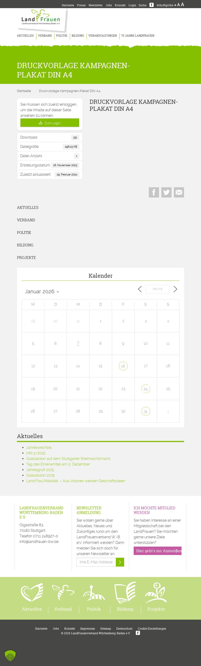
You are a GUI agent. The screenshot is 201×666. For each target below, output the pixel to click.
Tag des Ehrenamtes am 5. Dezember (58, 464)
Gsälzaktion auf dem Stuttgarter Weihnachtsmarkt (68, 458)
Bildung (78, 36)
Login (132, 5)
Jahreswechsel (39, 447)
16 (123, 366)
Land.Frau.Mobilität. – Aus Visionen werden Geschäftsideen (75, 481)
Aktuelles (25, 36)
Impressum (87, 629)
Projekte (26, 257)
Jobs (109, 5)
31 (145, 411)
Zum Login (53, 123)
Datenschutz (124, 629)
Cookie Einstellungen (152, 629)
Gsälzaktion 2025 (40, 475)
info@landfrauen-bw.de (38, 541)
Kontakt (120, 5)
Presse (81, 5)
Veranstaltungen (102, 36)
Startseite (68, 5)
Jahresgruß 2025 (40, 470)
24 (146, 389)
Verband (45, 36)
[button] (10, 656)
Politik (61, 36)
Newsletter (96, 5)
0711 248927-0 (45, 536)
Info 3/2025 (35, 453)
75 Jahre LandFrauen (137, 36)
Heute (157, 289)
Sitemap (105, 629)
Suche (142, 5)
